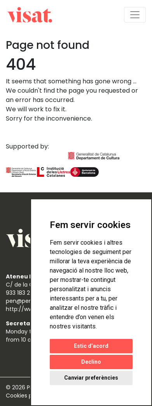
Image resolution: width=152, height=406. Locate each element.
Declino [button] (91, 362)
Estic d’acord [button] (91, 346)
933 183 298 (21, 293)
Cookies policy (26, 395)
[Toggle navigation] (135, 14)
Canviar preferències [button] (91, 378)
